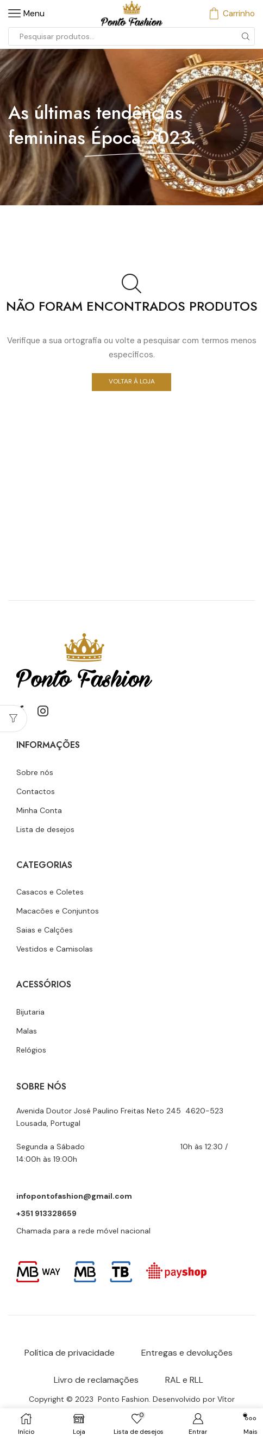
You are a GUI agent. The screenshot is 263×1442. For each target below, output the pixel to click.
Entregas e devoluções (187, 1352)
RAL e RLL (184, 1380)
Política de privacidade (69, 1352)
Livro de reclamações (96, 1380)
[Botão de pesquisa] (245, 36)
